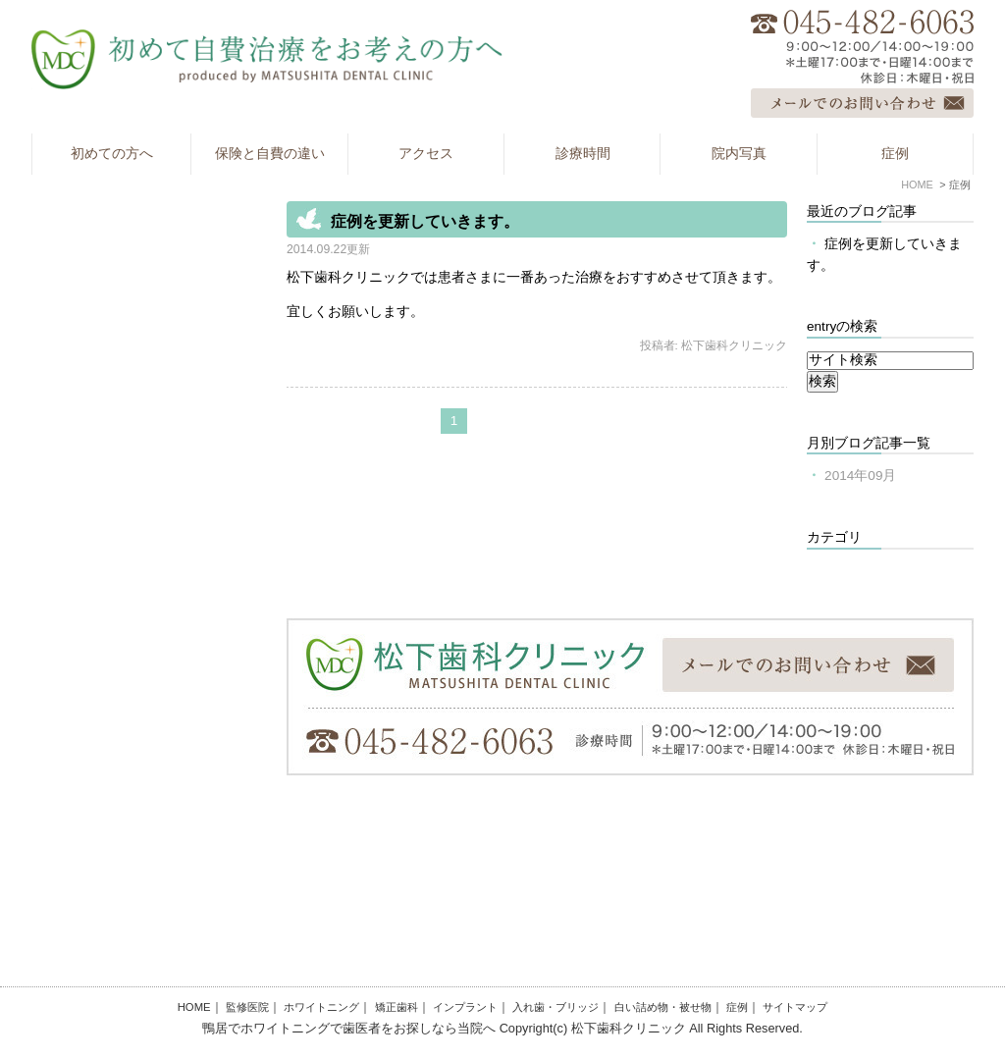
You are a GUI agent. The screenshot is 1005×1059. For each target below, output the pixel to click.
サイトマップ (795, 1007)
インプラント (465, 1007)
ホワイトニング (321, 1007)
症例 (895, 153)
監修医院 (247, 1007)
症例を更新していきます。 (425, 221)
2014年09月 (860, 475)
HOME (194, 1007)
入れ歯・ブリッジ (555, 1007)
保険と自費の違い (270, 153)
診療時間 (582, 153)
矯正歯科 (396, 1007)
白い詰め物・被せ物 (663, 1007)
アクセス (425, 153)
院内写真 (739, 153)
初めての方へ (112, 153)
